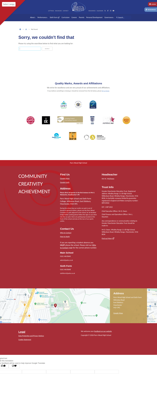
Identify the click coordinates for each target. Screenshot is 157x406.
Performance (42, 17)
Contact (66, 11)
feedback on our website (103, 331)
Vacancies (58, 11)
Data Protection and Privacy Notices (31, 336)
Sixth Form (55, 17)
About (32, 17)
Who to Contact (65, 233)
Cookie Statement (24, 340)
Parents (81, 17)
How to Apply (65, 236)
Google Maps (64, 178)
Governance (108, 17)
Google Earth (64, 182)
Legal (21, 331)
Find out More (107, 238)
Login (152, 4)
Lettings (51, 11)
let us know (105, 91)
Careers (74, 17)
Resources (151, 10)
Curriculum (65, 17)
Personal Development (94, 17)
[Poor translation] (14, 366)
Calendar (100, 11)
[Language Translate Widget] (9, 4)
